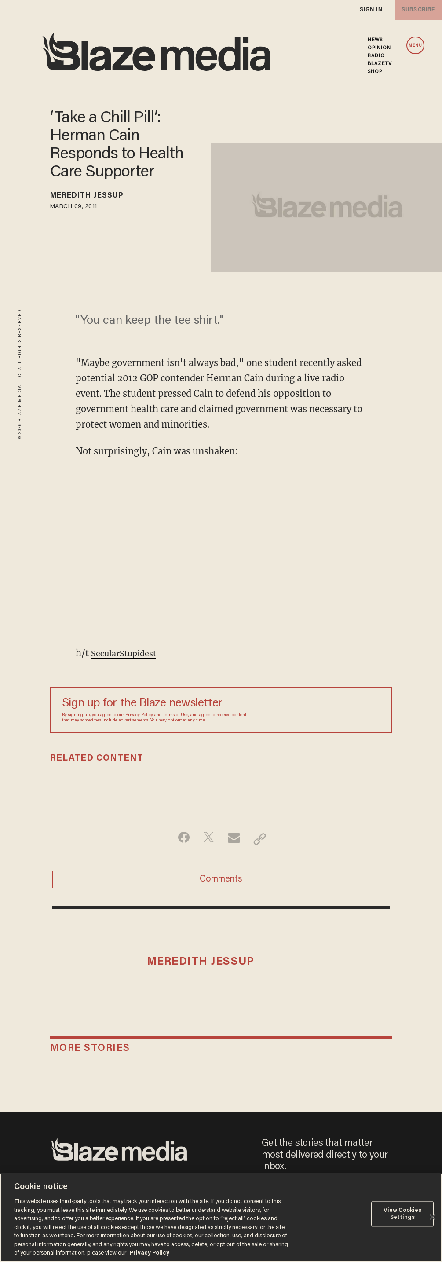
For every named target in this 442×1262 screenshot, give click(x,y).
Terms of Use (175, 715)
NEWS (375, 40)
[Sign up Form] (318, 710)
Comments (221, 882)
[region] (221, 1217)
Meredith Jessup (95, 197)
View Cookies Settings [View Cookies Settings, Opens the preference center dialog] (403, 1214)
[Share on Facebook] (179, 839)
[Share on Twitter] (207, 839)
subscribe (416, 10)
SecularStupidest (127, 652)
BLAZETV (380, 63)
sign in (370, 10)
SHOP (375, 71)
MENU (415, 46)
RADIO (376, 56)
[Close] (432, 1217)
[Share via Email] (235, 839)
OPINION (379, 48)
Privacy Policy (139, 715)
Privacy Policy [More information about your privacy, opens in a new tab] (149, 1253)
